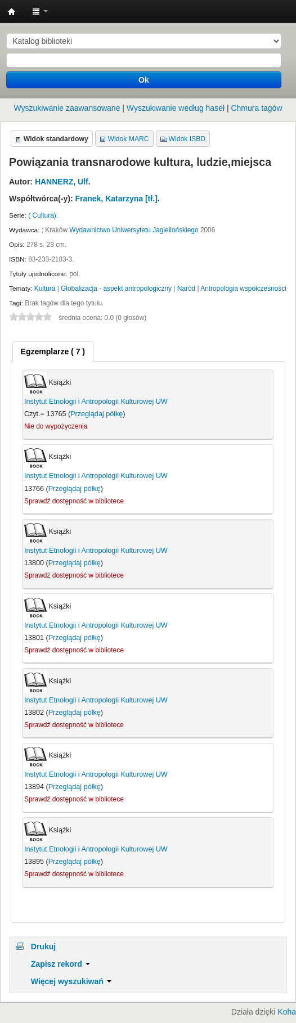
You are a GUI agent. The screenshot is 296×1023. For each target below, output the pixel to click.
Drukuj (43, 946)
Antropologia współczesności (243, 288)
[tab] (52, 351)
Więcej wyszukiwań (71, 981)
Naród (186, 288)
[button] (40, 11)
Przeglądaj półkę (96, 414)
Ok (143, 79)
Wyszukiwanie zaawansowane (67, 107)
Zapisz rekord (60, 963)
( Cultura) (42, 215)
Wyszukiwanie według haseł (176, 107)
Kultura (45, 288)
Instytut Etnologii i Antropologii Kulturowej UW (12, 12)
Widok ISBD (187, 139)
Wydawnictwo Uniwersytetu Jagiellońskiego (133, 230)
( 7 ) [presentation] (53, 351)
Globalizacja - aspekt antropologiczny (116, 288)
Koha (286, 1011)
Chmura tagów (256, 107)
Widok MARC (128, 139)
